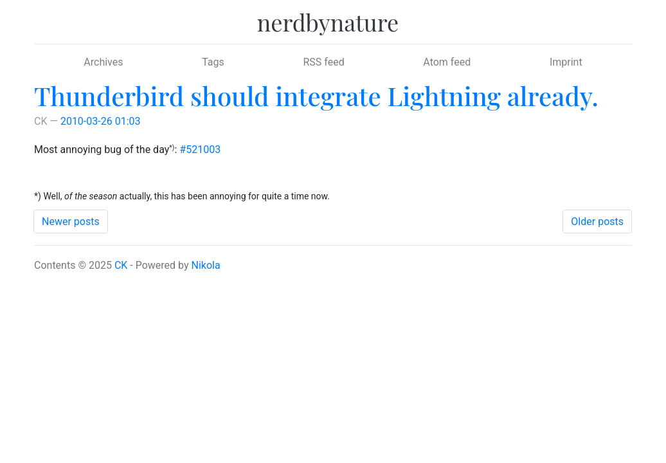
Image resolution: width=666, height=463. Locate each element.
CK (120, 265)
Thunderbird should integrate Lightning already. (316, 95)
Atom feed (447, 62)
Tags (213, 62)
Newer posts (71, 221)
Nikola (206, 265)
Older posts (597, 221)
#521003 (200, 149)
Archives (103, 62)
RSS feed (323, 62)
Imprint (566, 62)
